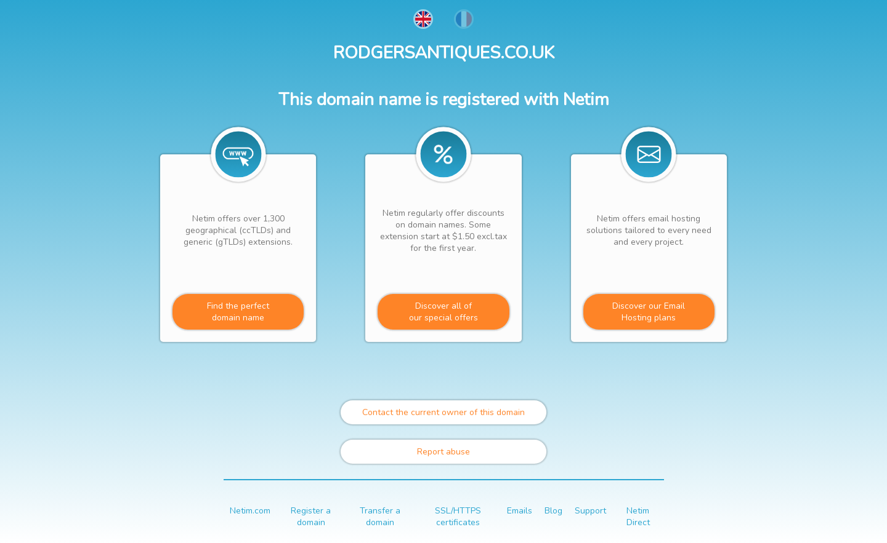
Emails (519, 511)
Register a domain (311, 516)
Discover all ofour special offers (443, 311)
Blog (553, 511)
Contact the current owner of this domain (443, 412)
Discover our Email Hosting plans (648, 311)
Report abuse (443, 452)
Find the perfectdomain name (238, 311)
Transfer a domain (380, 516)
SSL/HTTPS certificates (458, 516)
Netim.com (250, 511)
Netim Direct (638, 516)
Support (590, 511)
